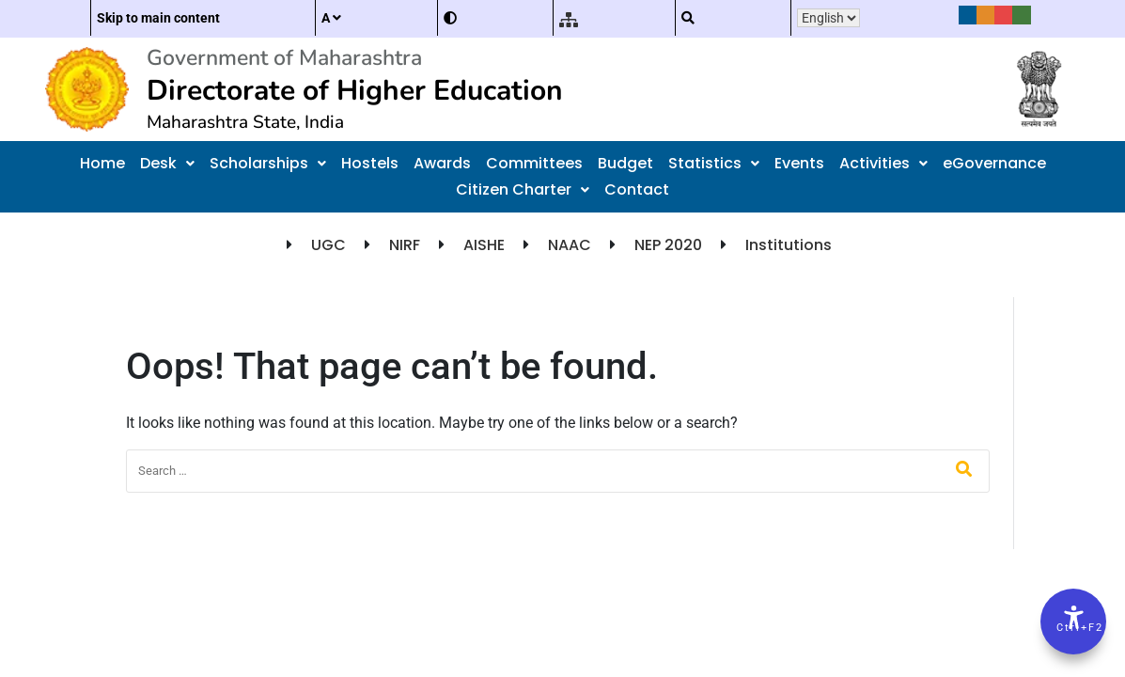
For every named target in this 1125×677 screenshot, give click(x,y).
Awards (442, 163)
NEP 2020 (668, 245)
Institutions (788, 245)
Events (799, 163)
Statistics (713, 163)
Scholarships (268, 163)
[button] (167, 163)
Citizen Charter (522, 189)
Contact (636, 189)
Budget (625, 163)
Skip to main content (158, 17)
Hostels (369, 163)
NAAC (569, 245)
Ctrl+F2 (1074, 628)
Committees (534, 163)
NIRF (404, 245)
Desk (167, 163)
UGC (328, 245)
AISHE (484, 245)
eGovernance (994, 163)
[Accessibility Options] (1073, 621)
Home (102, 163)
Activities (883, 163)
